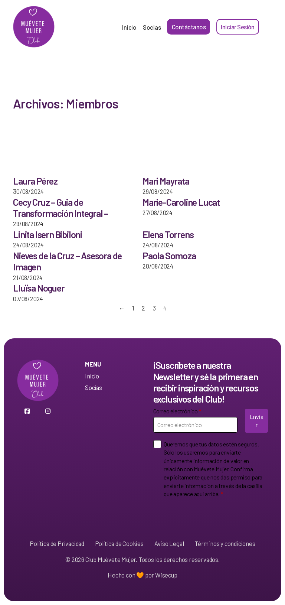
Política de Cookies (119, 543)
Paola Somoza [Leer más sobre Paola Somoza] (169, 255)
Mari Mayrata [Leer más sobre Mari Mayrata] (165, 180)
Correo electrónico (177, 410)
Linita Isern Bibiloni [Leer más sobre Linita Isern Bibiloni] (47, 234)
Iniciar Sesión (237, 26)
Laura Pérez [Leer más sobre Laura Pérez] (35, 180)
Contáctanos (189, 26)
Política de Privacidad (57, 543)
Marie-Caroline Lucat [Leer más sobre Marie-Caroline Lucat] (181, 202)
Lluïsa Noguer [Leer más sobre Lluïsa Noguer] (38, 287)
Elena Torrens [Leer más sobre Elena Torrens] (167, 234)
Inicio (129, 27)
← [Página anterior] (122, 308)
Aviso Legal (169, 543)
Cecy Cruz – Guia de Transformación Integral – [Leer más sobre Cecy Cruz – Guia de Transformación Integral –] (60, 207)
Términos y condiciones (224, 543)
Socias (152, 27)
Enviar (256, 420)
